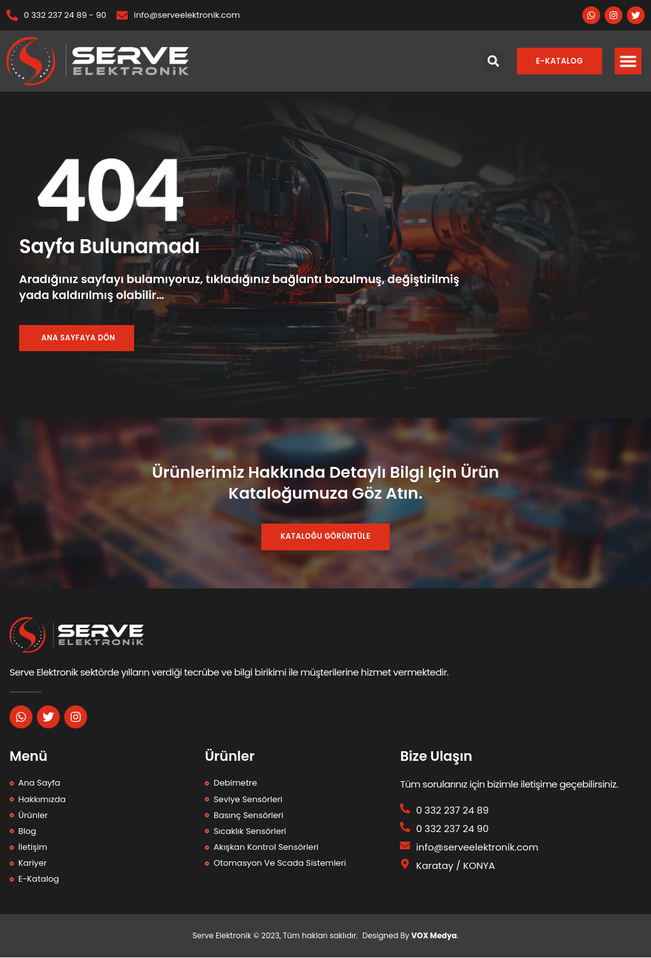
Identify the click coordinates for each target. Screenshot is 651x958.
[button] (628, 61)
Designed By (386, 936)
